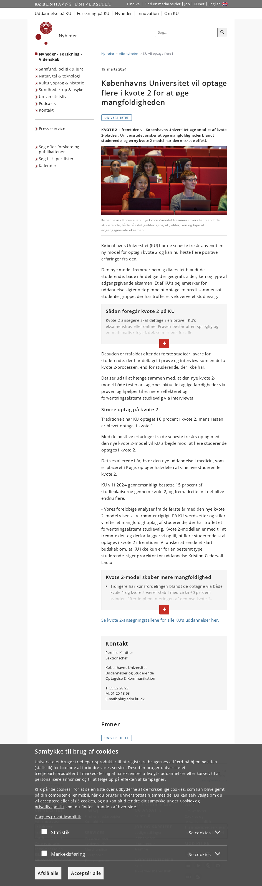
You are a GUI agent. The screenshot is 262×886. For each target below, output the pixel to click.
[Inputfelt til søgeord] (186, 32)
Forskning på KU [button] (93, 13)
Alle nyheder (128, 53)
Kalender (47, 165)
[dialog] (131, 815)
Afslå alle (48, 873)
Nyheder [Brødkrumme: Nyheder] (107, 53)
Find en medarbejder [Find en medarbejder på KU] (163, 3)
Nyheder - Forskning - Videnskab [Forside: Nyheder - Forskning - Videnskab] (60, 56)
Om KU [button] (171, 13)
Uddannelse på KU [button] (53, 13)
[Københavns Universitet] (44, 33)
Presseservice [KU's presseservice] (52, 128)
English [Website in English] (214, 3)
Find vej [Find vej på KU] (133, 3)
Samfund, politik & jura (61, 69)
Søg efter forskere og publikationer (59, 149)
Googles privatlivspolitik (58, 816)
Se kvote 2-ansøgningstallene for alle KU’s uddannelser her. (160, 620)
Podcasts (47, 103)
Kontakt (46, 110)
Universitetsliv (53, 96)
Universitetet (116, 118)
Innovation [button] (148, 13)
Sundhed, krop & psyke (61, 89)
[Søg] (222, 32)
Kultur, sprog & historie (61, 83)
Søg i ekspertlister (56, 158)
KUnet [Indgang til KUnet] (199, 3)
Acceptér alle (86, 873)
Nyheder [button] (123, 13)
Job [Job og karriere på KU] (187, 3)
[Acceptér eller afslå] (45, 831)
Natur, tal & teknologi (59, 76)
